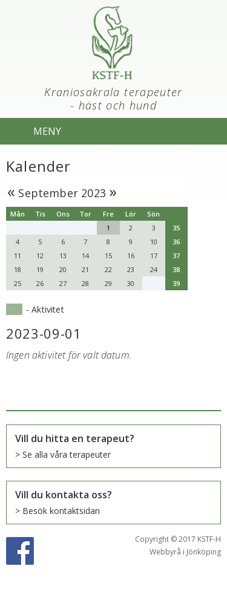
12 (40, 255)
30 (130, 283)
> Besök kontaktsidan (57, 510)
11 (17, 255)
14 (85, 255)
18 (17, 269)
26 (40, 283)
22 (108, 269)
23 (130, 269)
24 (153, 269)
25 (17, 283)
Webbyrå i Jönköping (185, 552)
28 (85, 283)
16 (130, 255)
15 (108, 255)
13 (63, 255)
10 (153, 241)
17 (153, 255)
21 (85, 269)
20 (63, 269)
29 (108, 283)
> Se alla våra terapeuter (63, 454)
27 (63, 283)
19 (40, 269)
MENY (47, 131)
